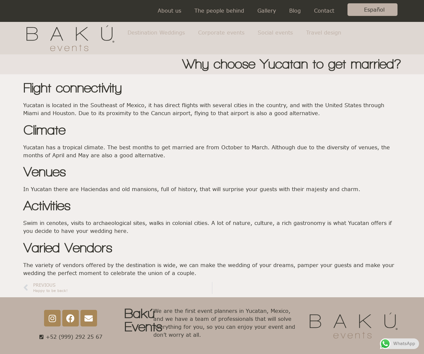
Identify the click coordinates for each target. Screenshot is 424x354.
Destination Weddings (156, 32)
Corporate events (221, 32)
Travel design (323, 32)
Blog (295, 10)
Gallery (266, 10)
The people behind (219, 10)
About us (169, 10)
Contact (324, 10)
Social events (275, 32)
